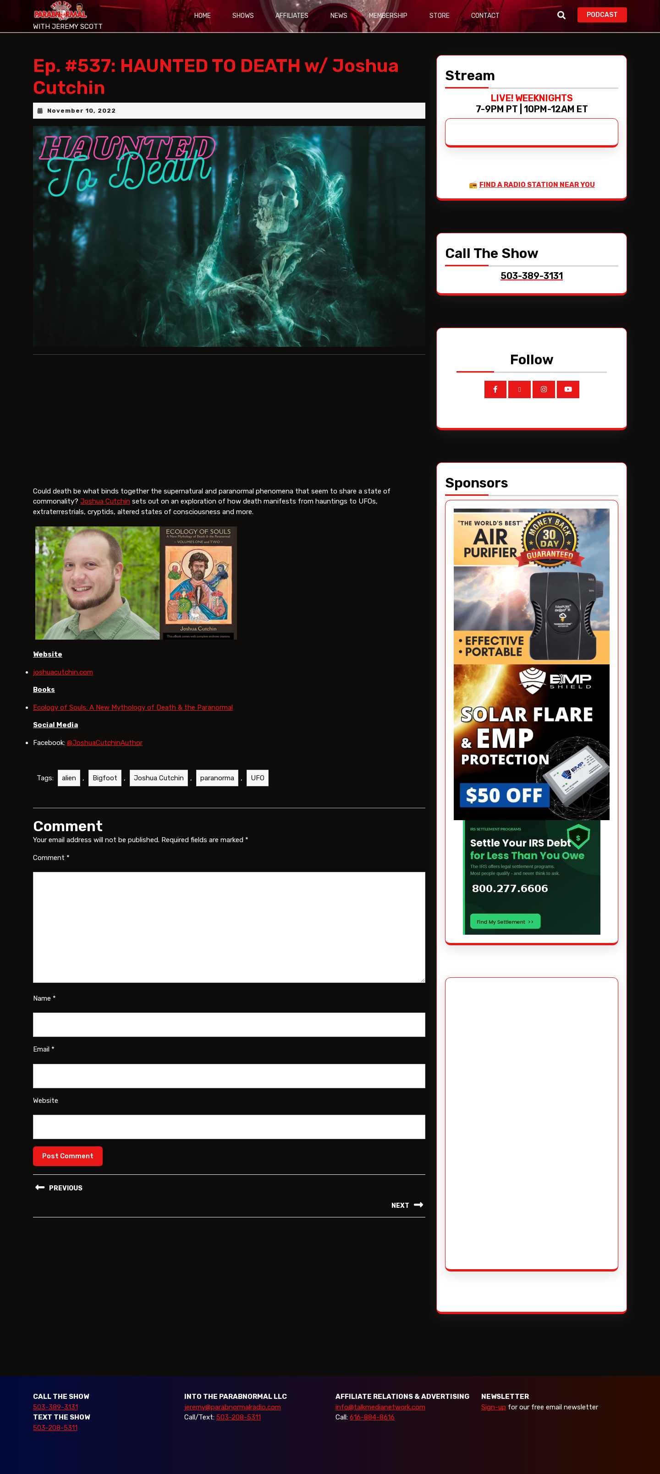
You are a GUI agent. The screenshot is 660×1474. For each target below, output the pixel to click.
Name (44, 998)
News (339, 16)
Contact (487, 16)
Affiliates (292, 16)
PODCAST (607, 14)
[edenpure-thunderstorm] (532, 586)
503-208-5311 (55, 1428)
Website (45, 1100)
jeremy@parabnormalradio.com (232, 1407)
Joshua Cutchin (105, 501)
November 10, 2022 (81, 110)
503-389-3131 (55, 1407)
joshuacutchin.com (63, 672)
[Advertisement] (488, 1123)
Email (44, 1049)
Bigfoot (105, 778)
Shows (243, 16)
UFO (257, 778)
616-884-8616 (372, 1417)
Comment (51, 858)
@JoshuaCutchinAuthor (105, 743)
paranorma (217, 778)
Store (441, 16)
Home (202, 16)
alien (69, 778)
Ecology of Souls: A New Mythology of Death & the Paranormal (133, 707)
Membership (389, 16)
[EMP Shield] (532, 742)
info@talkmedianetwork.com (380, 1407)
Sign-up (493, 1407)
